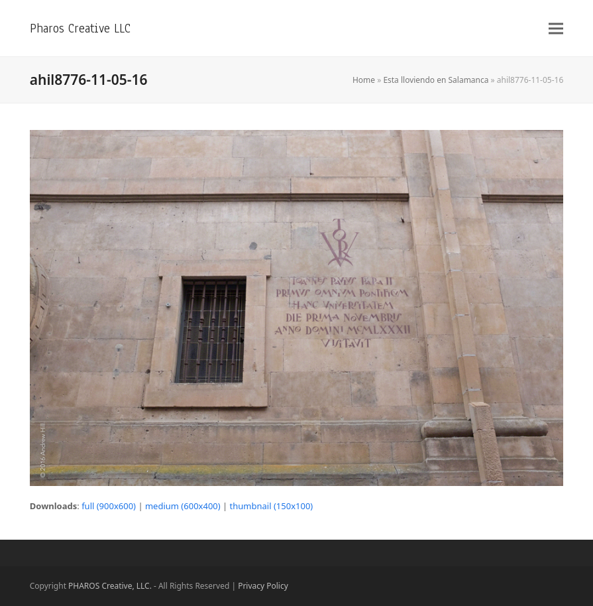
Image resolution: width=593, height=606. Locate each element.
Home (363, 80)
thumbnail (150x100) (271, 506)
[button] (556, 28)
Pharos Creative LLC (80, 28)
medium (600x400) (183, 506)
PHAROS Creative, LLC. (110, 585)
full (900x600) (108, 506)
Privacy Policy (263, 585)
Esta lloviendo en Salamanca (435, 80)
